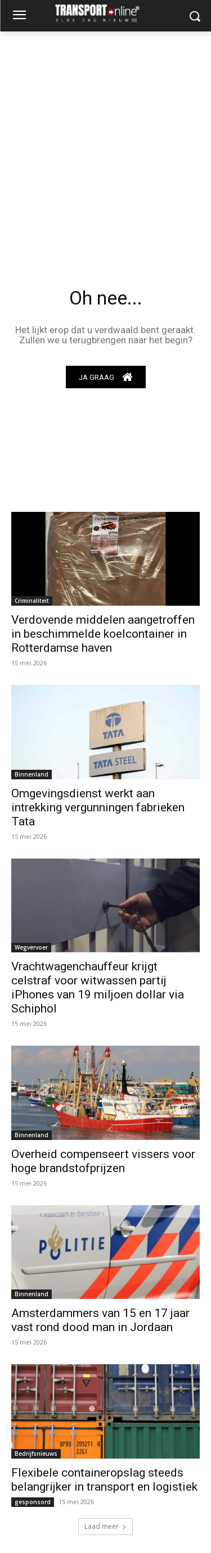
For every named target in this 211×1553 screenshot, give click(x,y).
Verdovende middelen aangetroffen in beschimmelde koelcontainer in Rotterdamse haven (103, 634)
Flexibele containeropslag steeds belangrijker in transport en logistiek (104, 1479)
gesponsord (33, 1502)
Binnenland (31, 774)
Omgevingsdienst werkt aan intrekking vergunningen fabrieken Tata (98, 807)
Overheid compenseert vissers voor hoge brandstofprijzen (103, 1161)
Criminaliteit (32, 601)
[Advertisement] (105, 142)
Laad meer (105, 1526)
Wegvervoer (31, 947)
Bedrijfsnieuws (36, 1453)
